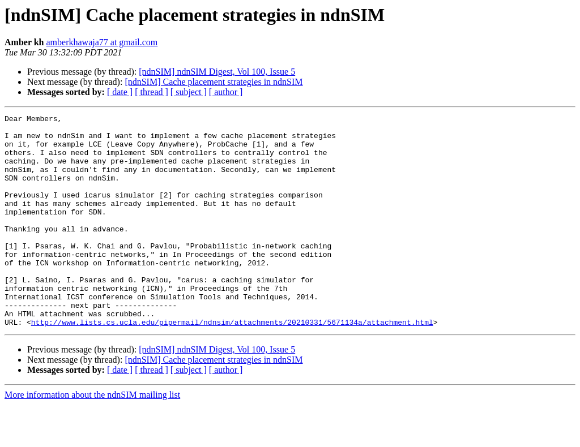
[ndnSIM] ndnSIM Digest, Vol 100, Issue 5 (217, 71)
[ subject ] (188, 92)
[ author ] (226, 92)
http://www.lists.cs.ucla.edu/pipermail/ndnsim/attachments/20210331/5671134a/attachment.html (232, 364)
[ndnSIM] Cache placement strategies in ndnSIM (213, 82)
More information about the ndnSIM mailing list (92, 437)
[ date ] (120, 92)
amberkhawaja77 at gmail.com (102, 42)
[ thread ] (151, 92)
